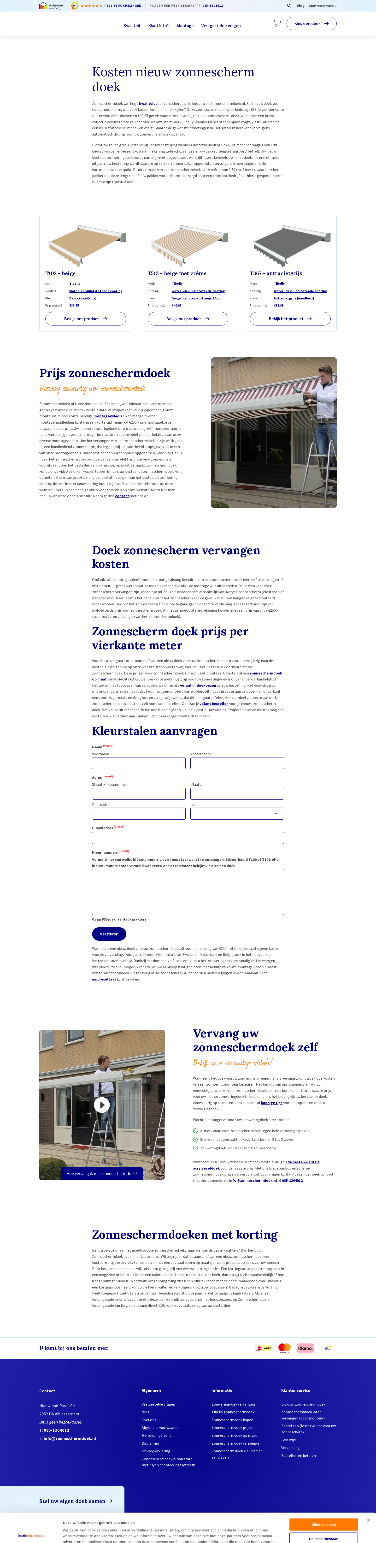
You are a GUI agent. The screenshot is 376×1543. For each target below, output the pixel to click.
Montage (185, 25)
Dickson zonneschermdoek (303, 1404)
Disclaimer (150, 1443)
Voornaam (100, 753)
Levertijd (288, 1439)
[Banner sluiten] (368, 1490)
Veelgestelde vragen (221, 25)
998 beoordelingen (124, 6)
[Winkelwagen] (277, 23)
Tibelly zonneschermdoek (233, 1411)
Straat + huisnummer (109, 784)
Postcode (100, 804)
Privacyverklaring (156, 1450)
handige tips (271, 1102)
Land (194, 804)
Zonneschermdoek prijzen (233, 1427)
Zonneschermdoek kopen (232, 1419)
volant (186, 685)
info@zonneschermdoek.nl (253, 1180)
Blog (301, 5)
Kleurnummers (110, 852)
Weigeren (324, 1523)
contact (122, 495)
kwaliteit (147, 103)
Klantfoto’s (159, 25)
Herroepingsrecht (156, 1435)
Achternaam (200, 753)
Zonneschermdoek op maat (234, 1435)
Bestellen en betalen (298, 1455)
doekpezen (206, 685)
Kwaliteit (132, 25)
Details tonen (259, 1533)
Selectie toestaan (324, 1509)
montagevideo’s (108, 416)
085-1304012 (212, 6)
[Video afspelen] (102, 1105)
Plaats (195, 784)
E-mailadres (108, 827)
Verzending (290, 1447)
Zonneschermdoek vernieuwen (237, 1443)
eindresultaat (104, 979)
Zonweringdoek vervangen (233, 1404)
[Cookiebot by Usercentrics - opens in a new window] (31, 1533)
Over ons (149, 1419)
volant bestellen (214, 703)
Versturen (109, 934)
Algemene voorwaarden (161, 1427)
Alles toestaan (323, 1495)
